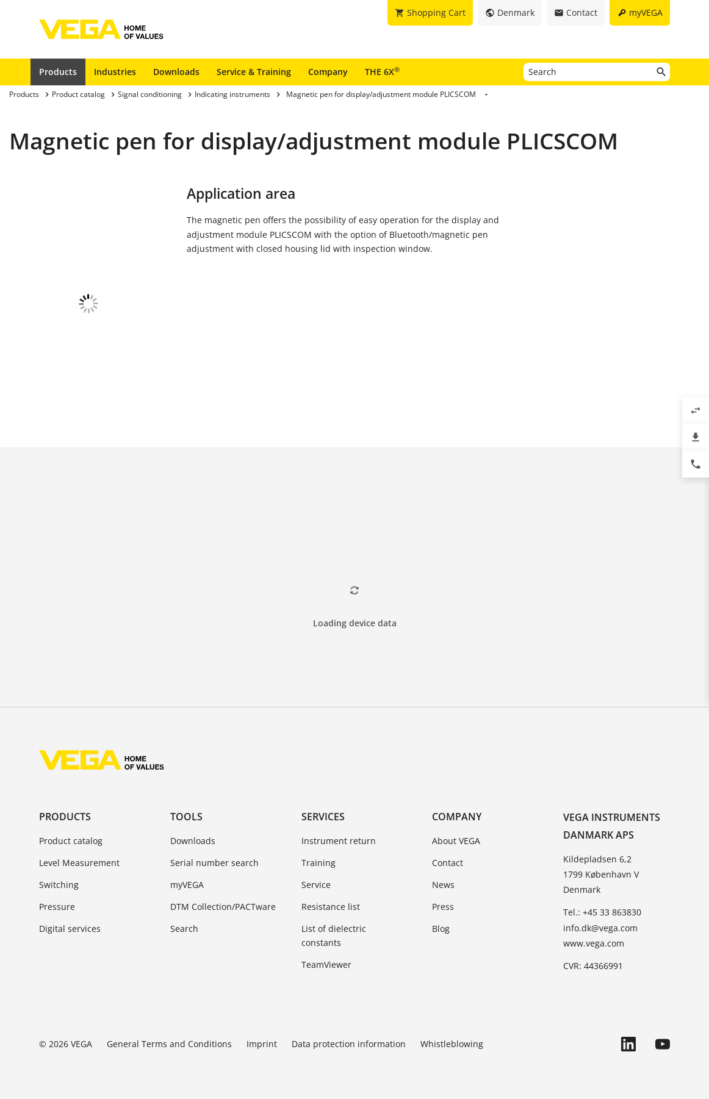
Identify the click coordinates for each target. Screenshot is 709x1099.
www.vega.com (593, 941)
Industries (115, 71)
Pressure (57, 905)
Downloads (176, 71)
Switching (59, 883)
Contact (447, 861)
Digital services (70, 927)
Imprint (262, 1042)
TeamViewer (326, 962)
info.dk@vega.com (600, 926)
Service (316, 883)
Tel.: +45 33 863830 (602, 910)
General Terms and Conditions (169, 1042)
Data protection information (349, 1042)
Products (58, 71)
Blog (441, 927)
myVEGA (187, 883)
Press (443, 905)
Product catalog (71, 839)
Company (328, 71)
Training (318, 861)
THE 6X (382, 71)
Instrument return (338, 839)
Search (184, 927)
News (443, 883)
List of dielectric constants (333, 934)
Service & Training (254, 71)
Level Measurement (79, 861)
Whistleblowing (451, 1042)
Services (323, 815)
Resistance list (330, 905)
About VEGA (456, 839)
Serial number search (214, 861)
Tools (186, 815)
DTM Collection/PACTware (223, 905)
